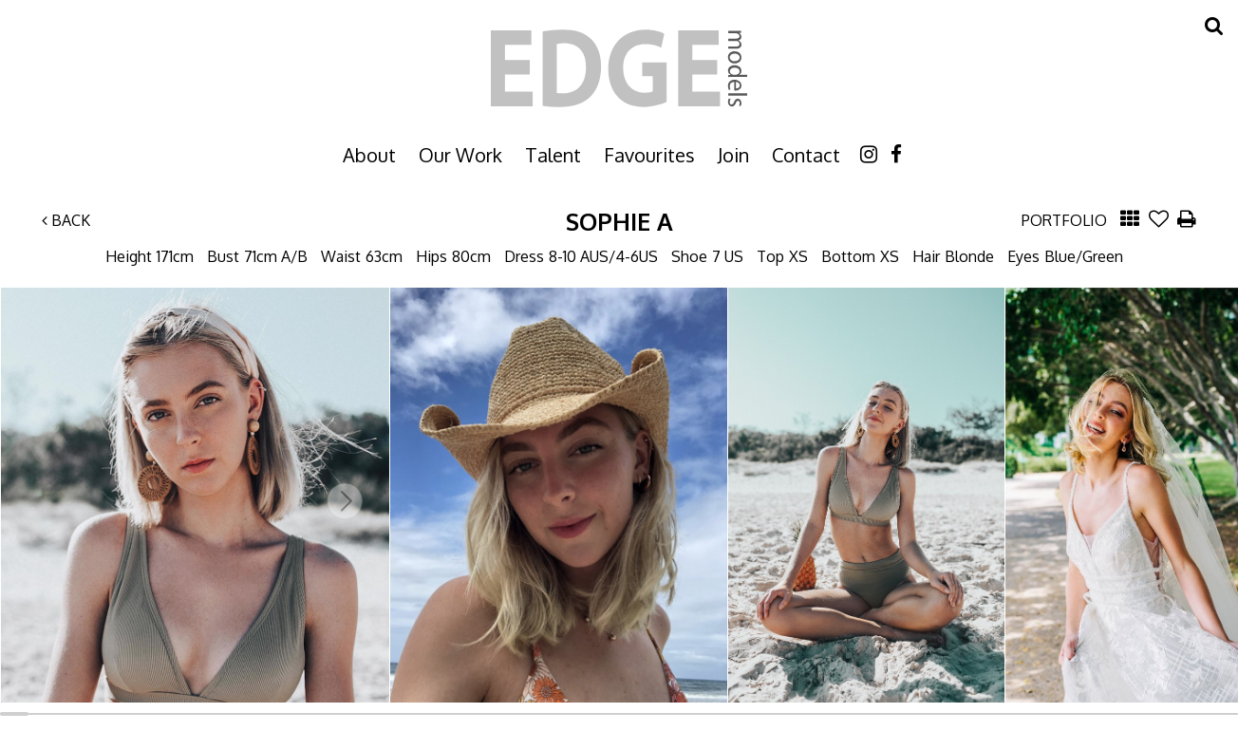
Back (66, 220)
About (369, 154)
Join (733, 154)
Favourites (649, 154)
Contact (806, 154)
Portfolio (1064, 220)
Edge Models (619, 68)
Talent (553, 154)
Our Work (460, 154)
